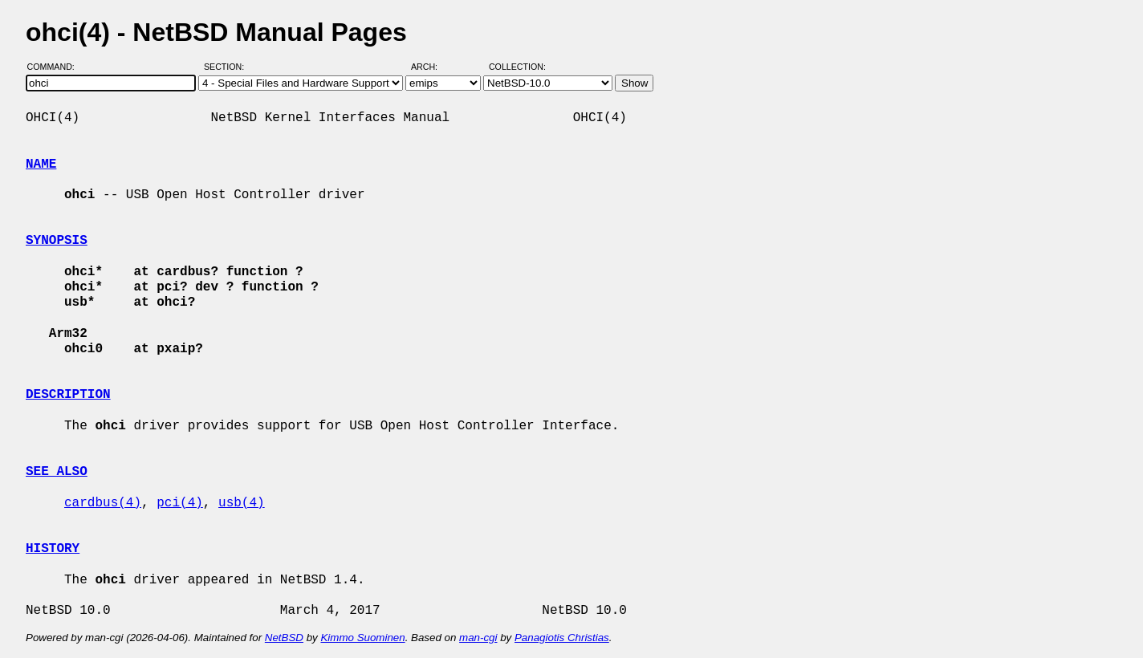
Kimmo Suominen (362, 638)
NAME (41, 164)
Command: (55, 66)
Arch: (431, 66)
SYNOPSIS (56, 241)
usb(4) (241, 503)
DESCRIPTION (68, 395)
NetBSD (284, 638)
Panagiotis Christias (562, 638)
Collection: (517, 66)
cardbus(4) (102, 503)
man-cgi (478, 638)
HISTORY (52, 549)
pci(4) (180, 503)
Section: (227, 66)
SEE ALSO (56, 472)
